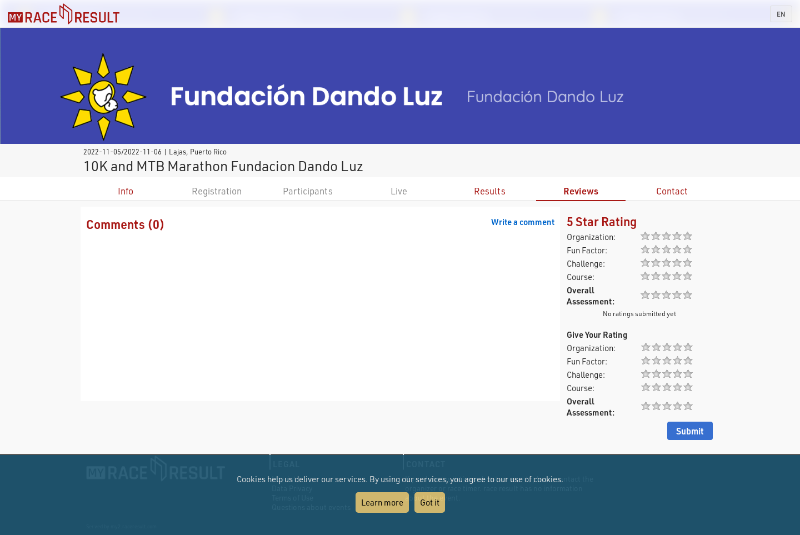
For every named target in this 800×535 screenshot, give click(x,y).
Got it (429, 502)
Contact (672, 191)
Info (125, 191)
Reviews (580, 191)
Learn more (382, 502)
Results (490, 191)
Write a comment (522, 221)
